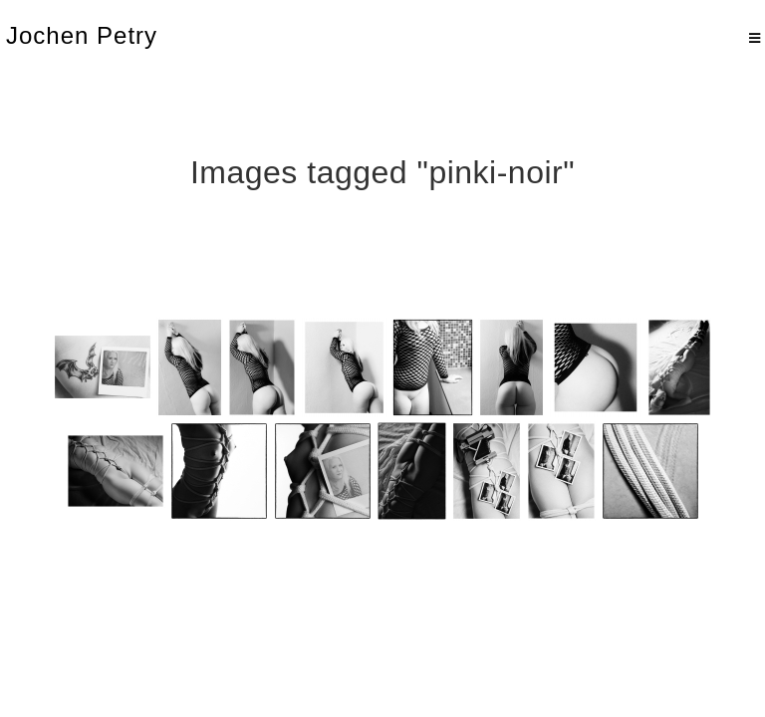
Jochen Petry (81, 35)
